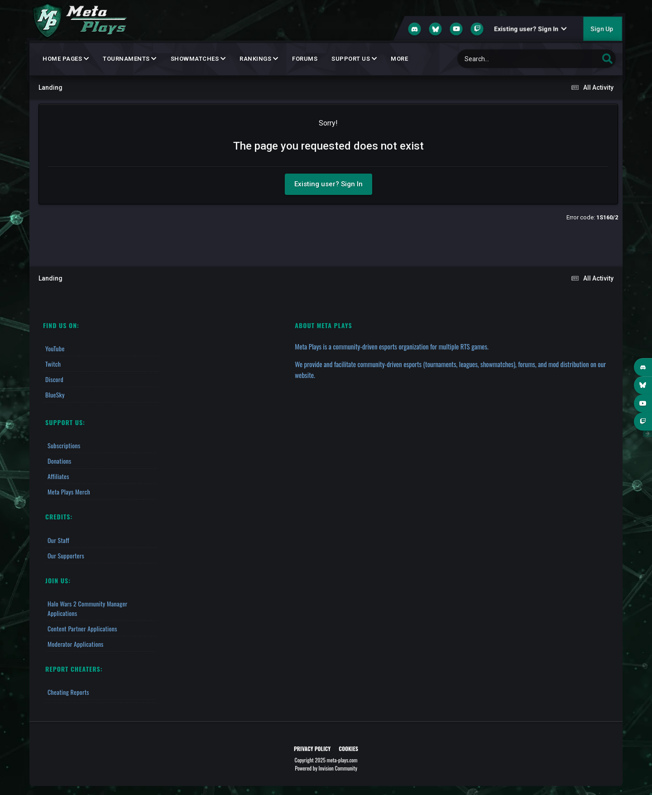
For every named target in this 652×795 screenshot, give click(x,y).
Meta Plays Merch (69, 491)
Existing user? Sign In (530, 29)
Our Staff (58, 540)
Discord (54, 379)
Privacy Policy (312, 748)
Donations (60, 460)
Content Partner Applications (82, 628)
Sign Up (601, 29)
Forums (304, 58)
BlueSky (55, 394)
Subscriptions (64, 445)
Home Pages (66, 58)
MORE (399, 58)
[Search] (504, 58)
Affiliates (58, 476)
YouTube (55, 348)
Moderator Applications (76, 644)
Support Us (354, 58)
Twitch (53, 363)
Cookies (348, 748)
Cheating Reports (68, 692)
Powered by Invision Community (326, 768)
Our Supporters (66, 555)
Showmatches (198, 58)
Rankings (259, 58)
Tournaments (130, 58)
